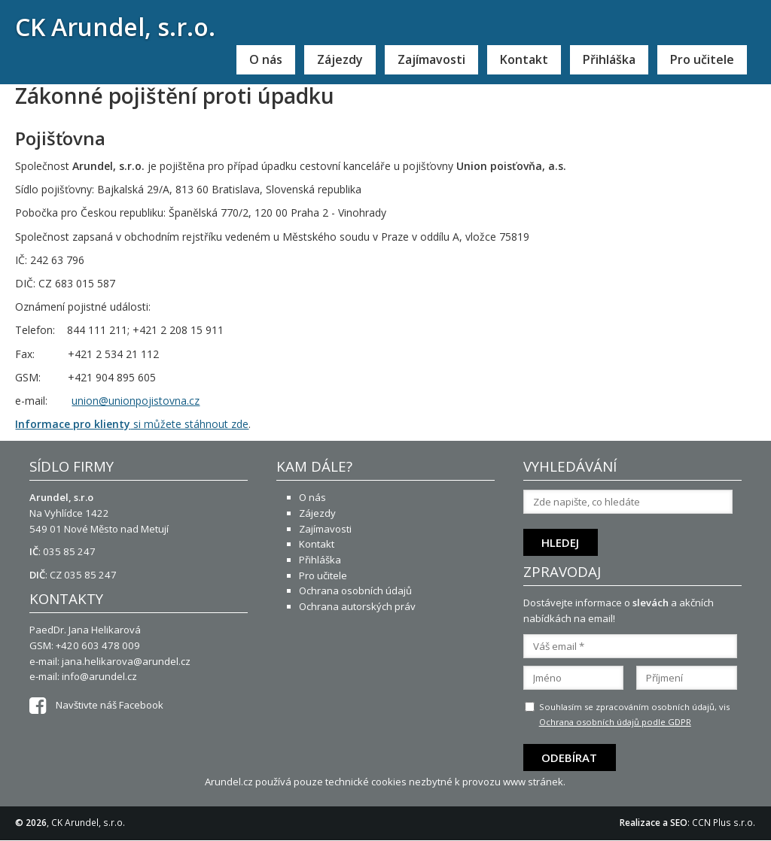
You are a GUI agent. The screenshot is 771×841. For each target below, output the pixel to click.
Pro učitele (702, 59)
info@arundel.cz (99, 676)
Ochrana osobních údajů (355, 590)
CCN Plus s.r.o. (723, 822)
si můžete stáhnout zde (131, 424)
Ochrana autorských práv (357, 606)
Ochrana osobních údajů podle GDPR (615, 721)
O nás (265, 59)
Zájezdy (340, 59)
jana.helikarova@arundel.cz (126, 661)
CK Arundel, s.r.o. (115, 27)
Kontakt (524, 59)
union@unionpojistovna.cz (136, 400)
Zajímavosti (431, 59)
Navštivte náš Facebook (96, 705)
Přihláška (609, 59)
